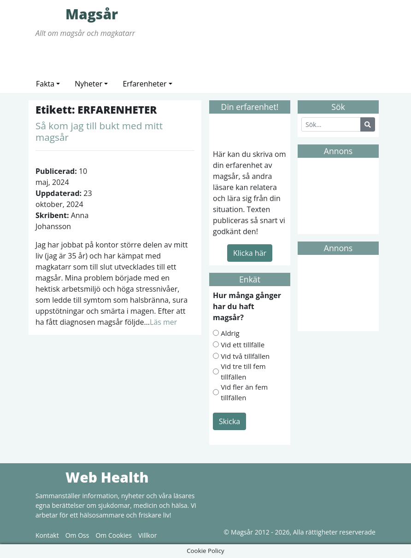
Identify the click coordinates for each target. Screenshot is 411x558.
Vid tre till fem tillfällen (243, 371)
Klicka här (249, 253)
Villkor (147, 535)
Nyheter (88, 84)
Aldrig (230, 333)
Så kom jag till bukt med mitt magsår (99, 131)
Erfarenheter (144, 84)
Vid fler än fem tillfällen (244, 392)
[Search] (331, 124)
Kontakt (47, 535)
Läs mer (163, 322)
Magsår (49, 14)
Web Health (49, 477)
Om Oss (77, 535)
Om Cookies (113, 535)
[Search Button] (367, 124)
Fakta (45, 84)
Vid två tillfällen (245, 356)
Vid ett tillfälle (242, 344)
